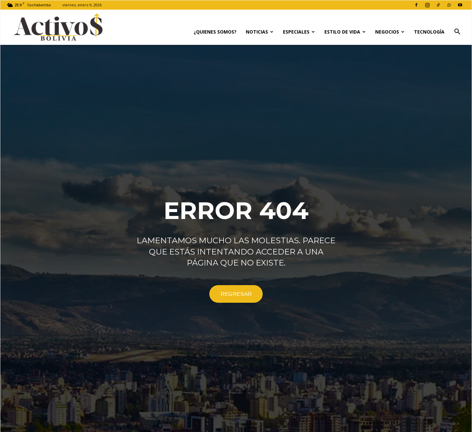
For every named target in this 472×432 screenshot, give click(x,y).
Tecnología (429, 32)
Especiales (299, 32)
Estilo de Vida (345, 32)
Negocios (389, 32)
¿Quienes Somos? (215, 32)
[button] (457, 32)
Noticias (259, 32)
